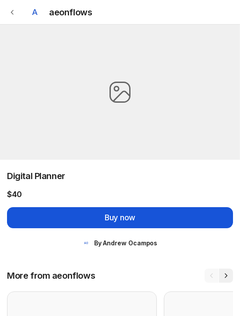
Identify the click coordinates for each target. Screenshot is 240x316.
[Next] (226, 276)
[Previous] (212, 276)
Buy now (120, 217)
